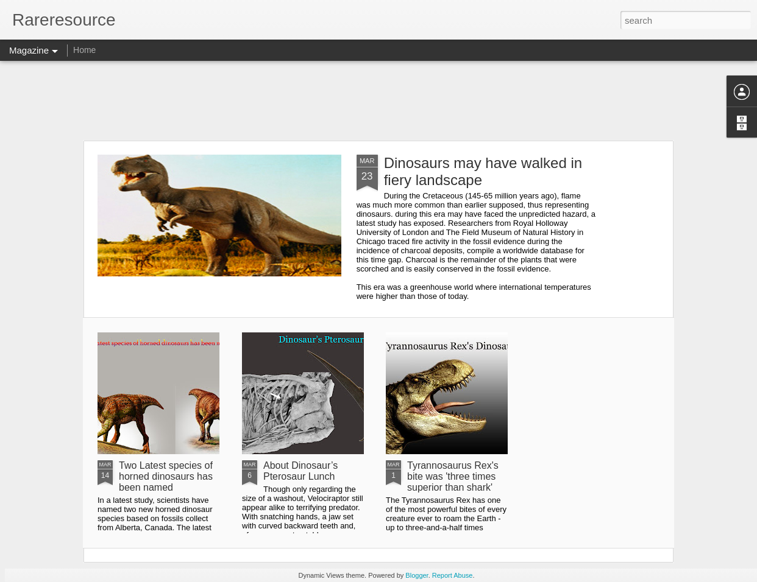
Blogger (416, 575)
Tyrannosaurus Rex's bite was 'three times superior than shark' (453, 476)
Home (84, 50)
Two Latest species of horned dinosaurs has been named (166, 476)
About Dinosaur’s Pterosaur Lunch (300, 471)
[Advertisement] (378, 100)
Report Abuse (452, 575)
